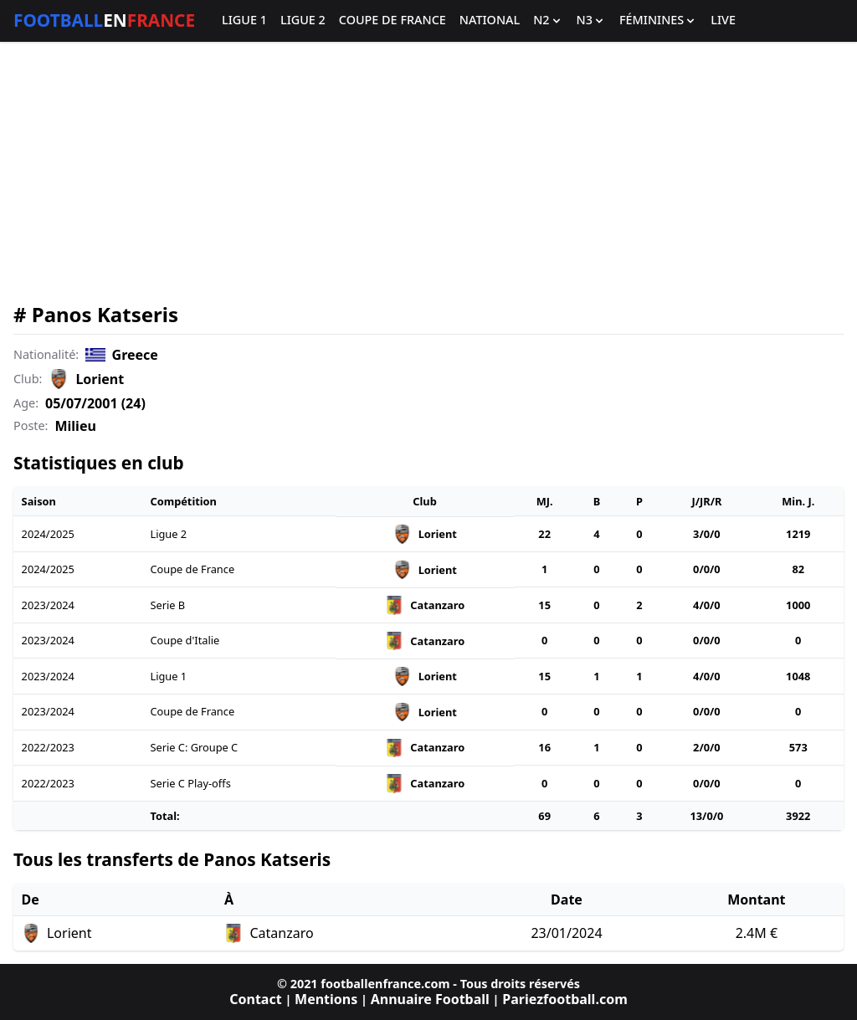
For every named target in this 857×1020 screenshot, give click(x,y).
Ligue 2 (303, 20)
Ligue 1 (244, 20)
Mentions (326, 999)
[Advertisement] (428, 172)
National (489, 20)
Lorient (99, 379)
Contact (255, 999)
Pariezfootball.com (564, 999)
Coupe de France (392, 20)
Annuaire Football (430, 999)
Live (723, 20)
